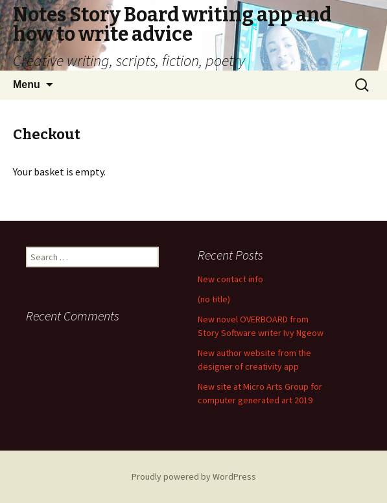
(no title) (214, 299)
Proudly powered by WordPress (194, 476)
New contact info (230, 279)
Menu (26, 84)
